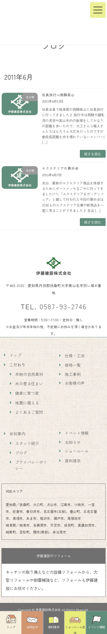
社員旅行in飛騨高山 (58, 94)
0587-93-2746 (63, 306)
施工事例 (73, 374)
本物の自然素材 (29, 374)
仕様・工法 (75, 355)
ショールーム (77, 451)
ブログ (21, 452)
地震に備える (27, 402)
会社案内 (17, 433)
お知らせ (73, 442)
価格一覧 (73, 365)
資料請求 (73, 460)
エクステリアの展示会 (60, 168)
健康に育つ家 (27, 393)
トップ (15, 355)
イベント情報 (77, 433)
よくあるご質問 (29, 412)
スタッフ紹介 (27, 443)
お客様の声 (75, 383)
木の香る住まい (29, 383)
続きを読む (92, 153)
